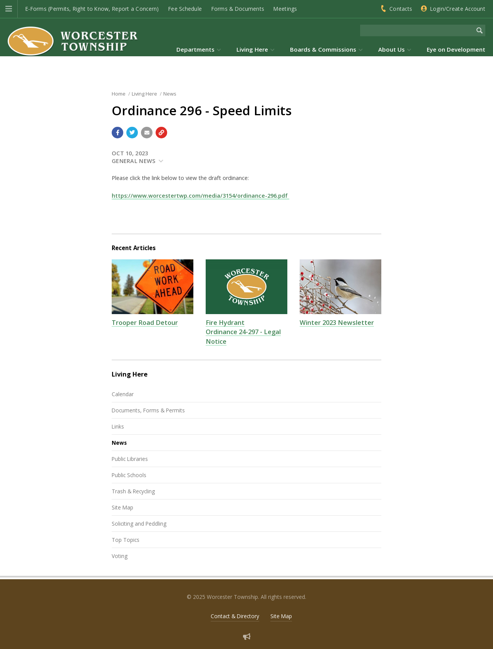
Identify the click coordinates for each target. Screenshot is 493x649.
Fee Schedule (185, 8)
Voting (119, 556)
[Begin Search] (479, 30)
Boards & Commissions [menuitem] (323, 49)
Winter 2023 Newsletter (337, 322)
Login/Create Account (457, 8)
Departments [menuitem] (195, 49)
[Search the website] (417, 30)
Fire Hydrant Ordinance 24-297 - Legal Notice (243, 332)
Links (118, 426)
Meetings (285, 8)
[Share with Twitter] (132, 132)
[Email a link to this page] (147, 132)
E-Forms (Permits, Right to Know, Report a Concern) (92, 8)
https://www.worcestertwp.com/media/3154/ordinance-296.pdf (200, 195)
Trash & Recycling (133, 491)
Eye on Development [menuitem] (456, 49)
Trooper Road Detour (145, 322)
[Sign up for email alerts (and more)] (246, 636)
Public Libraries (130, 458)
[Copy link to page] (161, 132)
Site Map (122, 507)
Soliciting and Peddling (139, 523)
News (119, 442)
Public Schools (129, 475)
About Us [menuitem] (391, 49)
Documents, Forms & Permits (148, 410)
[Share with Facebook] (117, 132)
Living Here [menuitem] (252, 49)
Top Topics (125, 539)
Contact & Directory (235, 616)
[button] (8, 9)
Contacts (400, 8)
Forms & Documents (238, 8)
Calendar (123, 394)
